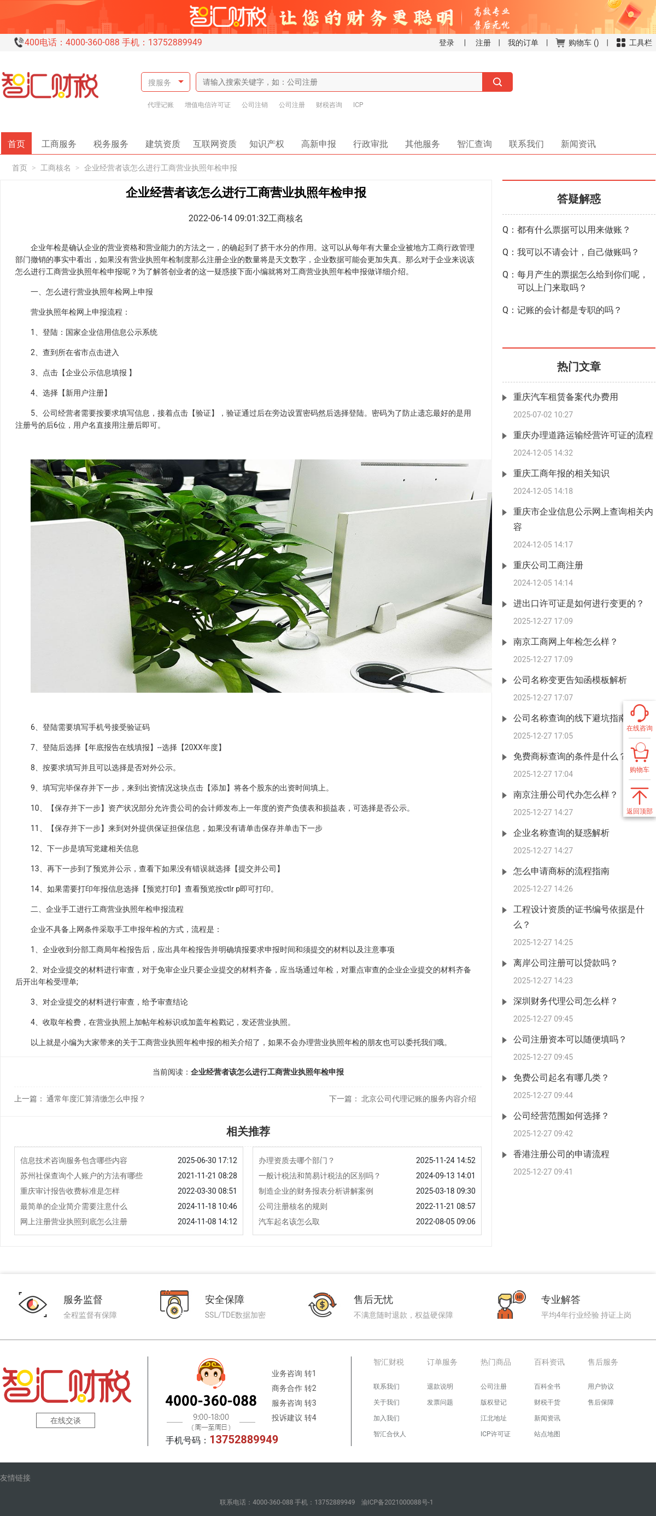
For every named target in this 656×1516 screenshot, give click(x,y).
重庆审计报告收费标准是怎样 (70, 1191)
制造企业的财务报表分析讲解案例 (316, 1191)
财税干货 (547, 1402)
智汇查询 (470, 140)
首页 (20, 140)
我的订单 (523, 42)
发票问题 (440, 1402)
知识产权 (270, 140)
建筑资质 (166, 140)
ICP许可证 (496, 1434)
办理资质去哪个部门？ (297, 1160)
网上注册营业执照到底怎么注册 (73, 1221)
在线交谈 (65, 1420)
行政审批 (366, 140)
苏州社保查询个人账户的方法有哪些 (81, 1175)
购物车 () (577, 42)
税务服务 (114, 140)
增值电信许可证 (208, 105)
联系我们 (522, 140)
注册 (483, 42)
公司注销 (255, 105)
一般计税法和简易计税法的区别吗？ (320, 1175)
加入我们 (386, 1418)
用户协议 (601, 1386)
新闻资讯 (574, 140)
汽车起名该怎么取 (289, 1221)
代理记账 (161, 105)
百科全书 (547, 1386)
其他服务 (418, 140)
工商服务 (63, 140)
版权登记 (494, 1402)
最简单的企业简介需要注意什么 (73, 1206)
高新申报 (318, 140)
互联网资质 (216, 140)
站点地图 (547, 1434)
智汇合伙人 (389, 1434)
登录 (446, 42)
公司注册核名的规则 (293, 1206)
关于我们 (386, 1402)
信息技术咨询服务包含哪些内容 (73, 1160)
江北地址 (494, 1418)
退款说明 (440, 1386)
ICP (358, 105)
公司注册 (292, 105)
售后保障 (601, 1402)
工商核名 (55, 167)
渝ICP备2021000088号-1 (397, 1502)
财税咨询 (329, 105)
